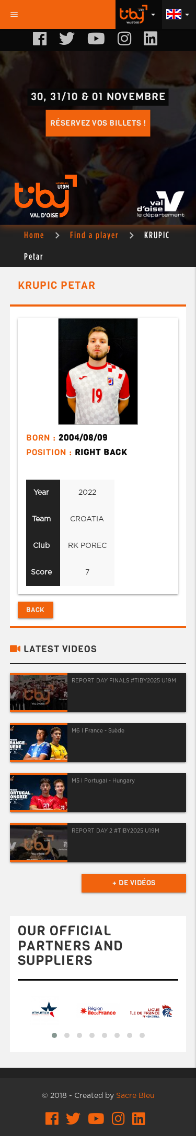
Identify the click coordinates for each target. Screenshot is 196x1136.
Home (34, 235)
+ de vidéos (134, 883)
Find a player (94, 235)
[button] (54, 1035)
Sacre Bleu (135, 1096)
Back (35, 609)
